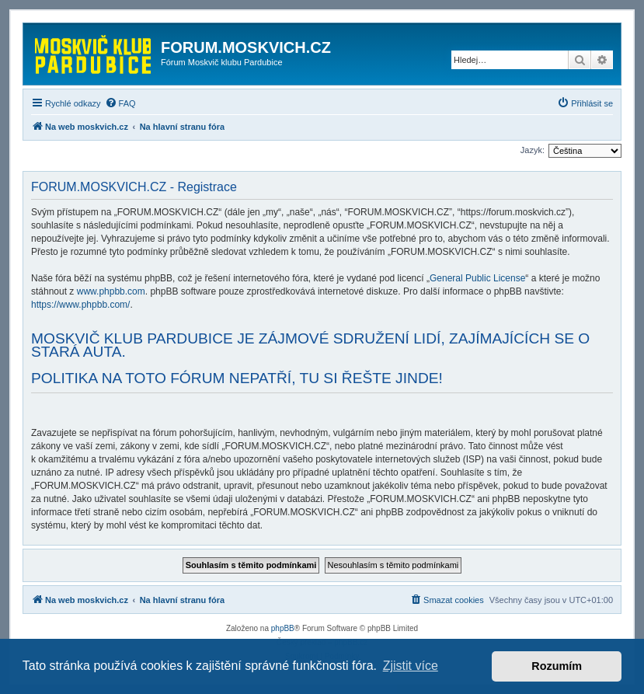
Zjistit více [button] (410, 665)
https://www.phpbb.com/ (80, 304)
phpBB (282, 628)
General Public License (477, 278)
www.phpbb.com (111, 291)
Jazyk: (532, 150)
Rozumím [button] (556, 666)
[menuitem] (120, 103)
